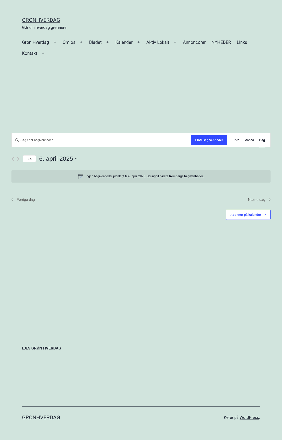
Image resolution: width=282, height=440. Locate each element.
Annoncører (194, 42)
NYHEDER (221, 42)
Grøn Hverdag (35, 42)
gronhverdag (41, 20)
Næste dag (259, 200)
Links (242, 42)
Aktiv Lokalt (157, 42)
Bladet (95, 42)
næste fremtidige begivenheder (181, 176)
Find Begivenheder (209, 140)
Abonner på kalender (245, 214)
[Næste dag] (18, 159)
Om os (69, 42)
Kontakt (29, 53)
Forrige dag (23, 200)
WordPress (249, 417)
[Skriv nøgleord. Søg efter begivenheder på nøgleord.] (101, 140)
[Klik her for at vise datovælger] (58, 158)
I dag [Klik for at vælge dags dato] (29, 158)
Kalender (124, 42)
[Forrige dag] (12, 159)
